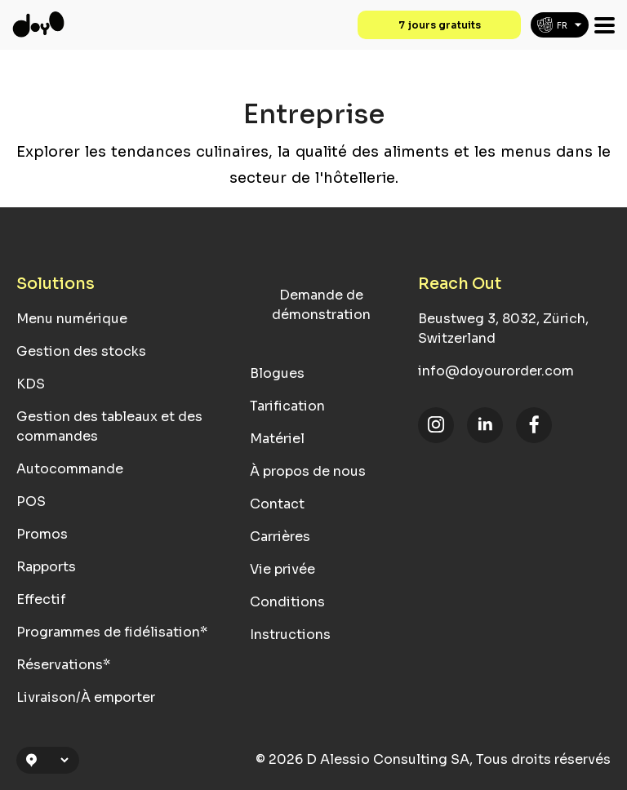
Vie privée (282, 569)
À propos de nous (308, 471)
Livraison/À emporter (85, 697)
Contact (277, 504)
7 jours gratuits (439, 25)
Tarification (287, 406)
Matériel (277, 438)
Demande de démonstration (321, 304)
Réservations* (63, 664)
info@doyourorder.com (496, 370)
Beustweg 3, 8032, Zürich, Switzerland (503, 328)
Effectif (41, 599)
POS (31, 501)
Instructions (290, 634)
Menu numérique (71, 318)
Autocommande (69, 468)
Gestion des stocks (81, 351)
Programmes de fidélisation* (111, 632)
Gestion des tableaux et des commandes (109, 426)
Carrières (280, 536)
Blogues (277, 373)
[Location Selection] (54, 760)
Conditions (287, 601)
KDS (30, 384)
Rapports (46, 566)
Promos (42, 534)
